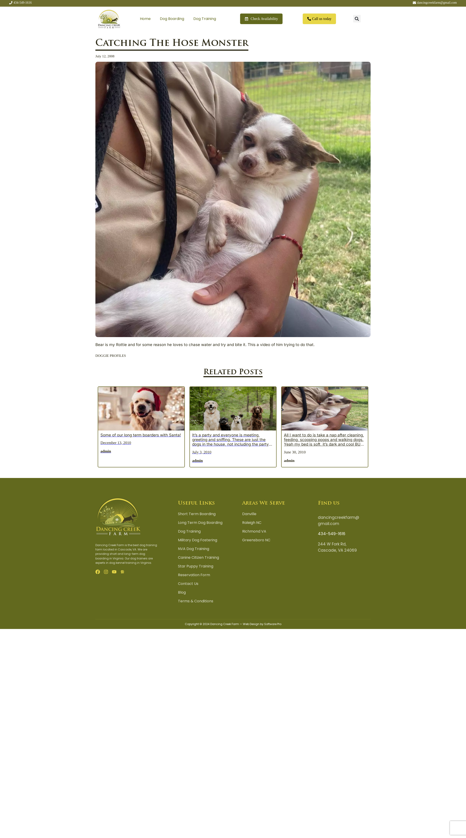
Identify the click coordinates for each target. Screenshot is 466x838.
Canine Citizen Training (198, 557)
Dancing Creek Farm (224, 624)
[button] (357, 18)
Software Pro (272, 624)
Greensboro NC (256, 540)
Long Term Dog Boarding (200, 522)
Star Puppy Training (195, 566)
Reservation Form (194, 575)
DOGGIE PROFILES (110, 356)
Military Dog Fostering (197, 540)
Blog (182, 592)
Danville (249, 514)
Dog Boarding (172, 18)
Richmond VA (254, 531)
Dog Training (204, 18)
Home (145, 18)
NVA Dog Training (193, 549)
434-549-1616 (331, 533)
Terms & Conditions (195, 601)
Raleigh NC (251, 522)
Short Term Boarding (197, 514)
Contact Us (188, 583)
